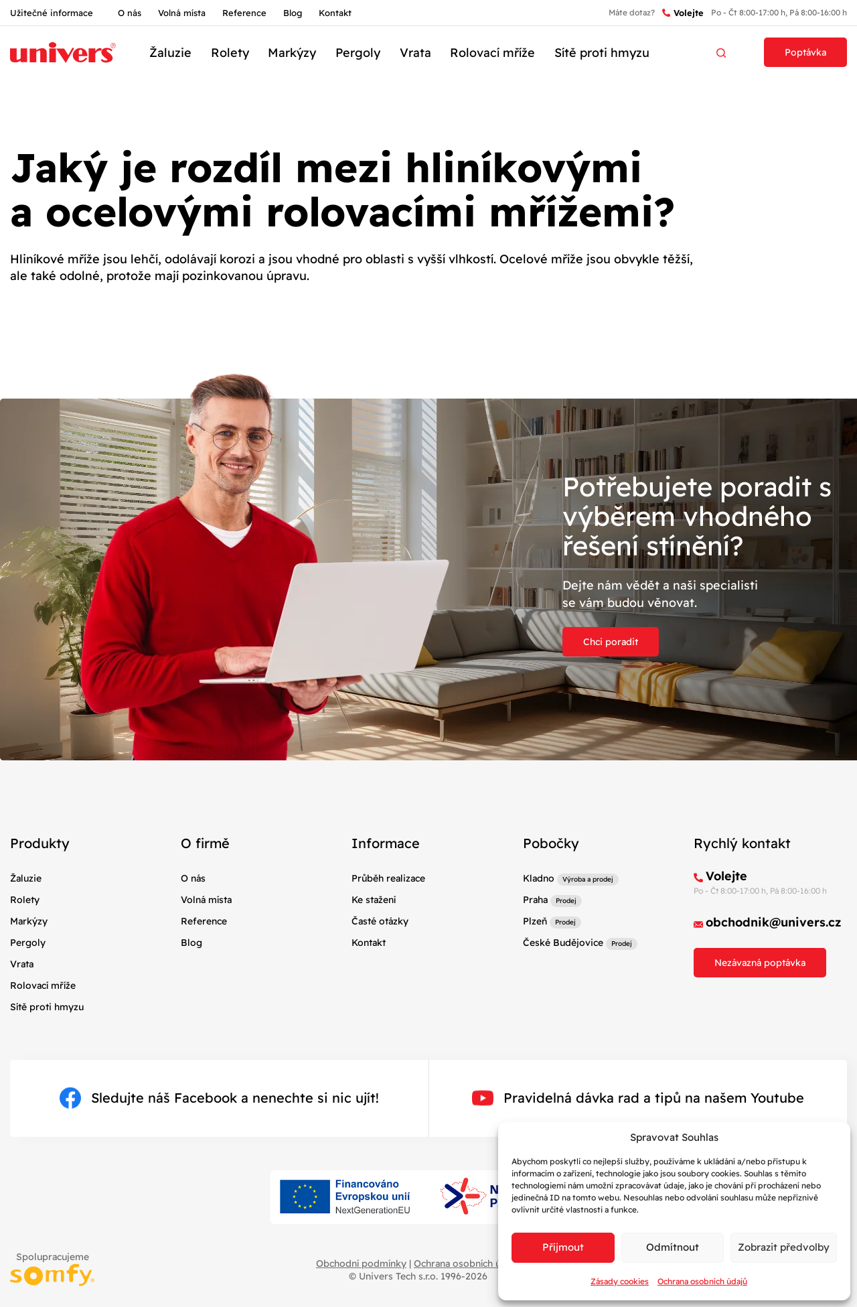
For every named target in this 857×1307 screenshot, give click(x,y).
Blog (292, 12)
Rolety (230, 52)
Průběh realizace (388, 878)
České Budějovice (563, 943)
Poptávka (805, 52)
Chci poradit (610, 642)
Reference (244, 12)
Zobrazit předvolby (784, 1247)
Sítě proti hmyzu (601, 52)
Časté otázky (380, 921)
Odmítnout (672, 1247)
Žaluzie (170, 52)
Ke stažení (374, 900)
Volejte (683, 13)
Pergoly (357, 52)
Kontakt (335, 12)
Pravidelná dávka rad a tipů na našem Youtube (638, 1098)
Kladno (538, 878)
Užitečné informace (51, 12)
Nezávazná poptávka (759, 963)
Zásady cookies (620, 1281)
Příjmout (563, 1247)
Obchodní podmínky (361, 1263)
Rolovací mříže (492, 52)
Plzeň (535, 921)
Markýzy (292, 52)
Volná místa (182, 12)
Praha (535, 900)
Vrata (415, 52)
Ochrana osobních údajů (702, 1281)
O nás (129, 12)
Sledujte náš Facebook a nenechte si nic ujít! (219, 1098)
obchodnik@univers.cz (774, 922)
